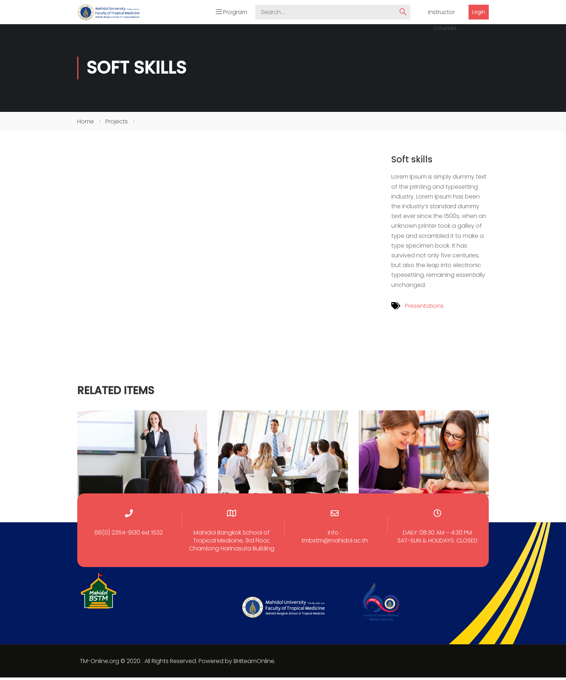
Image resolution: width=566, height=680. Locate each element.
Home (85, 123)
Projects (116, 123)
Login (478, 13)
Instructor (441, 13)
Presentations (424, 308)
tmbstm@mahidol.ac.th (334, 543)
